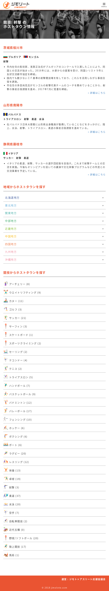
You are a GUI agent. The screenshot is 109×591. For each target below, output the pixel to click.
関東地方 (54, 213)
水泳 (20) (12, 503)
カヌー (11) (13, 300)
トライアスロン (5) (18, 376)
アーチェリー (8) (16, 283)
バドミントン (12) (17, 402)
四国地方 (54, 244)
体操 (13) (12, 469)
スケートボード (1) (18, 334)
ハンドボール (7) (16, 385)
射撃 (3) (11, 486)
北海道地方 (54, 197)
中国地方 (54, 236)
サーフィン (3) (15, 325)
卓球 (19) (12, 478)
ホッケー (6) (14, 427)
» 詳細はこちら (97, 92)
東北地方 (54, 205)
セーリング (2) (15, 351)
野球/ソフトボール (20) (21, 537)
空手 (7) (11, 512)
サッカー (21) (14, 317)
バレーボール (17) (17, 410)
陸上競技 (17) (14, 546)
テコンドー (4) (15, 359)
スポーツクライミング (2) (22, 342)
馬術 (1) (11, 554)
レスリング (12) (16, 461)
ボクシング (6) (15, 436)
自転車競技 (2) (15, 520)
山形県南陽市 (13, 105)
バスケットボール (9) (19, 393)
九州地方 (54, 252)
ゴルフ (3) (12, 308)
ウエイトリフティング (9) (22, 292)
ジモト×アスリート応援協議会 (87, 579)
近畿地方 (54, 229)
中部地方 (54, 221)
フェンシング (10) (17, 419)
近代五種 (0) (14, 529)
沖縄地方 (54, 259)
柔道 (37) (12, 495)
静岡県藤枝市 (13, 144)
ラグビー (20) (14, 452)
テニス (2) (12, 368)
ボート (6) (12, 444)
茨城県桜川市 (13, 47)
